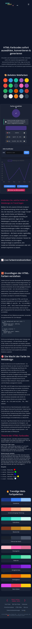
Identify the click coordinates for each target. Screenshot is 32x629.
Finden (26, 153)
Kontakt (23, 621)
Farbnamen (24, 615)
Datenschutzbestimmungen (13, 621)
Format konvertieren (9, 618)
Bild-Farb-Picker (16, 615)
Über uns (26, 618)
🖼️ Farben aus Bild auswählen (16, 190)
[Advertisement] (16, 25)
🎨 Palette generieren (9, 186)
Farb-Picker (8, 615)
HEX (4, 153)
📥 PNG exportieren (22, 186)
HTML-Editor (19, 618)
